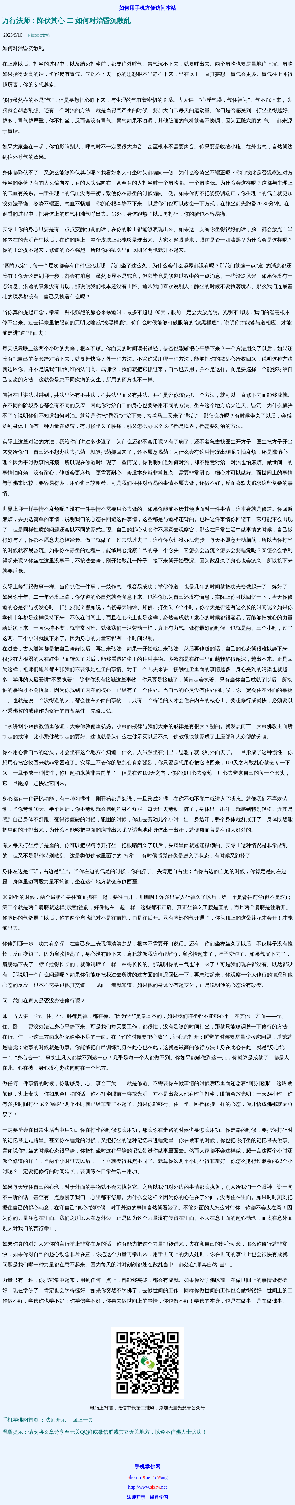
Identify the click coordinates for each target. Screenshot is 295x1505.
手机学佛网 (147, 1467)
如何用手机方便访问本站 (147, 8)
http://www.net (147, 1487)
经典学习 (159, 1497)
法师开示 (136, 1497)
